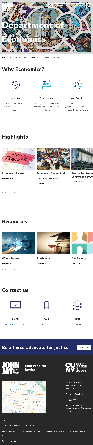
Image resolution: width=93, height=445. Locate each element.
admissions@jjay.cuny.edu (74, 397)
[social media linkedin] (11, 441)
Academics (14, 57)
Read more (6, 178)
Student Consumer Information (55, 431)
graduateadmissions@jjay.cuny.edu (78, 408)
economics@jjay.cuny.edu (15, 324)
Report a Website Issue (9, 431)
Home (4, 57)
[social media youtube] (15, 441)
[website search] (50, 5)
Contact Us (5, 436)
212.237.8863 (70, 411)
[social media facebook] (7, 441)
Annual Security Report (77, 431)
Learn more (84, 347)
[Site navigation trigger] (88, 5)
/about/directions (24, 397)
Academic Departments (30, 57)
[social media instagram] (3, 441)
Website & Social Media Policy (31, 431)
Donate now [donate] (62, 6)
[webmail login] (44, 5)
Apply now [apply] (78, 6)
